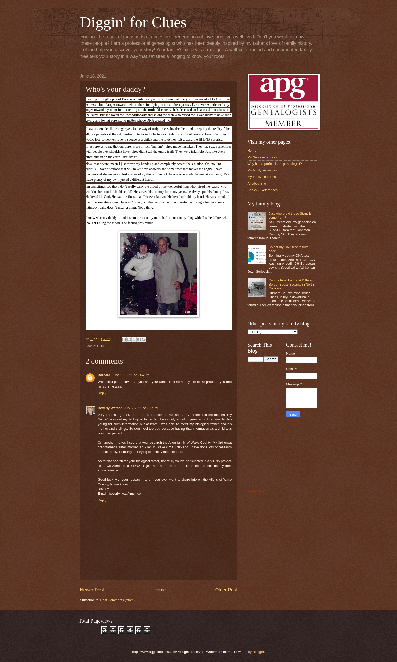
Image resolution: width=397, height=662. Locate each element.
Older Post (226, 589)
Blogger (258, 652)
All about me (257, 183)
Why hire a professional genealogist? (275, 164)
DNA (100, 346)
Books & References (263, 190)
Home (159, 589)
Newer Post (92, 589)
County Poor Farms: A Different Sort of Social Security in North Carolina (292, 284)
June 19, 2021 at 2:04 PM (130, 375)
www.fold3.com (257, 491)
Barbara (104, 375)
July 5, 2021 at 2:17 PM (141, 408)
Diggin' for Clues (133, 22)
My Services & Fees (262, 157)
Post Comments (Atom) (117, 600)
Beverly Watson (110, 408)
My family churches (262, 177)
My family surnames (262, 170)
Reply (102, 393)
